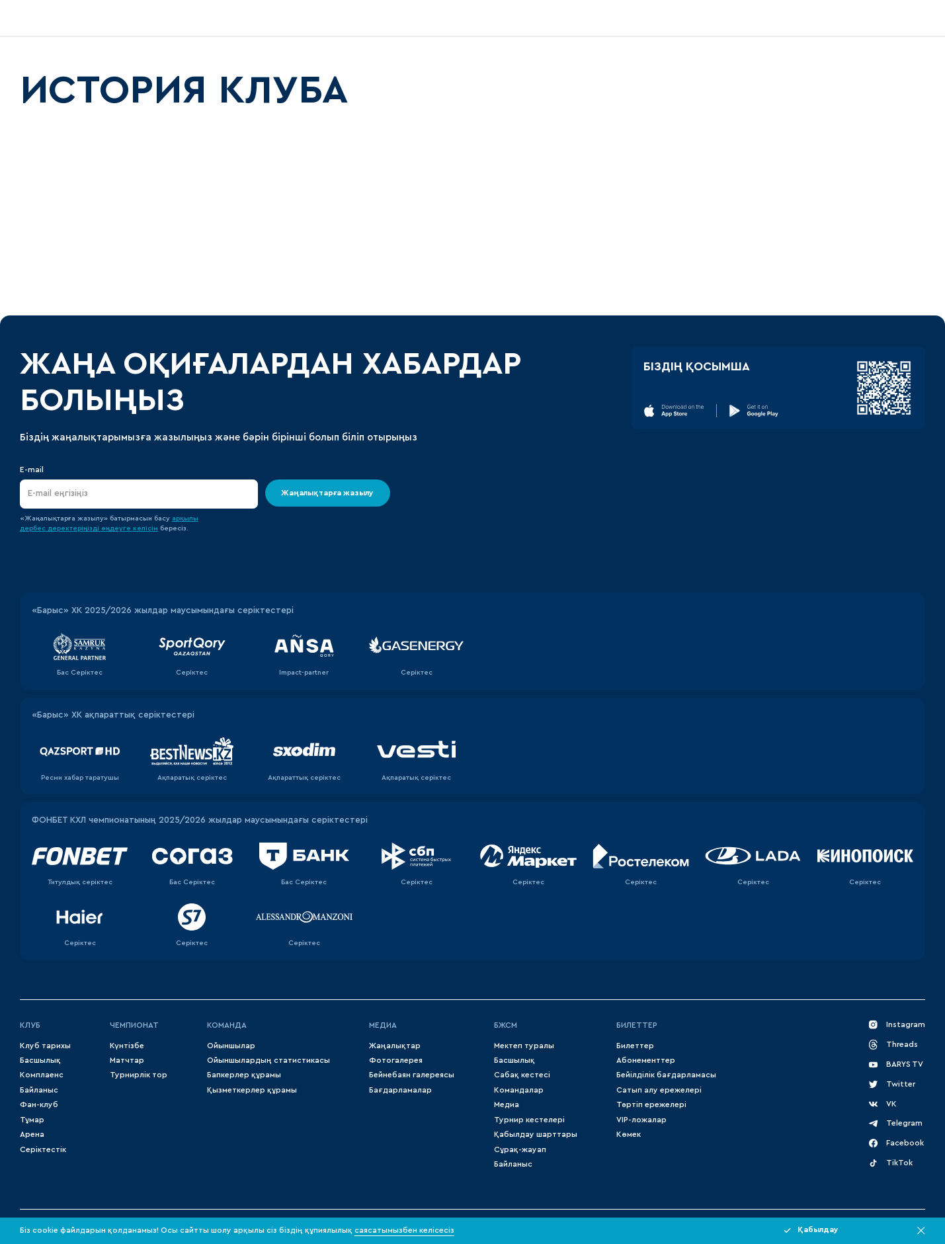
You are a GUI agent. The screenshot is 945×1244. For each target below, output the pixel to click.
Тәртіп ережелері (651, 1104)
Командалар (519, 1090)
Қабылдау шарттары (535, 1134)
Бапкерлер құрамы (244, 1075)
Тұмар (32, 1120)
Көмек (628, 1134)
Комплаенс (41, 1075)
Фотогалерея (396, 1060)
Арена (32, 1134)
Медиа (506, 1104)
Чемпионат (134, 1025)
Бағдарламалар (400, 1090)
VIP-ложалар (641, 1120)
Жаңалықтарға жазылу (328, 493)
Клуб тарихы (45, 1046)
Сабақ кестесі (522, 1075)
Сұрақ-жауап (520, 1149)
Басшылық (40, 1060)
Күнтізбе (127, 1046)
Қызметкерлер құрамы (252, 1090)
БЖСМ (505, 1025)
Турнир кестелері (529, 1120)
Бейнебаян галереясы (411, 1075)
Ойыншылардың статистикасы (268, 1060)
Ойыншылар (231, 1046)
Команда (227, 1025)
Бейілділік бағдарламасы (666, 1075)
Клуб (30, 1025)
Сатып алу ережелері (659, 1090)
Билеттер (636, 1025)
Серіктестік (43, 1149)
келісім (145, 528)
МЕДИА (383, 1025)
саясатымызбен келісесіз (404, 1230)
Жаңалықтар (395, 1046)
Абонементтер (645, 1060)
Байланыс (39, 1090)
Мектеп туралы (524, 1046)
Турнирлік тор (138, 1075)
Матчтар (127, 1060)
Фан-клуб (39, 1104)
